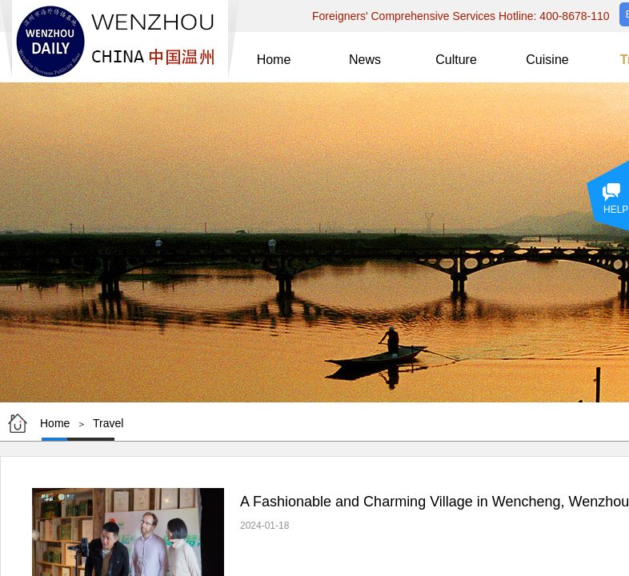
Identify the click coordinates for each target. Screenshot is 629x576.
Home (55, 423)
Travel (108, 423)
